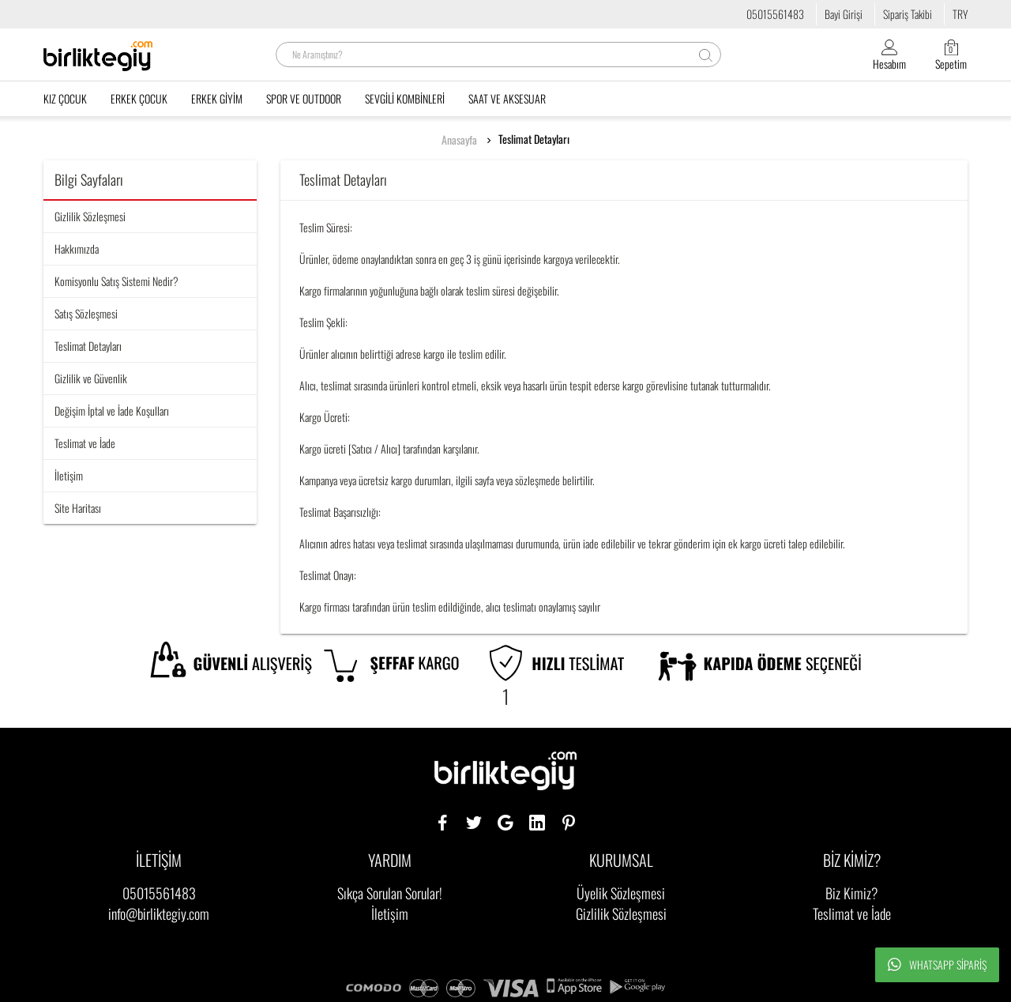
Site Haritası (77, 507)
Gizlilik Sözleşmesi (90, 216)
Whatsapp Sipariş (937, 964)
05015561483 (775, 14)
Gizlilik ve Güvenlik (90, 378)
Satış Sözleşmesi (86, 313)
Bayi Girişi (844, 14)
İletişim (68, 475)
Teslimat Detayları (533, 139)
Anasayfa (459, 140)
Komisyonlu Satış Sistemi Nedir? (116, 281)
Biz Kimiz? (851, 893)
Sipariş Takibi (907, 14)
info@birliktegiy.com (158, 913)
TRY (960, 14)
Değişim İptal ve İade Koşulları (111, 410)
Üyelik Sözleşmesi (621, 893)
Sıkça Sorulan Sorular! (389, 893)
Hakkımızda (76, 248)
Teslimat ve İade (84, 443)
